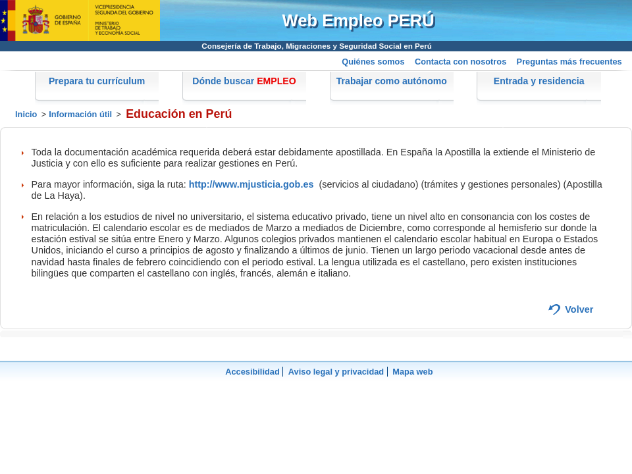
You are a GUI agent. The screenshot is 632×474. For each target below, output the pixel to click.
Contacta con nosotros (460, 61)
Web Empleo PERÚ (358, 20)
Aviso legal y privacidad (336, 372)
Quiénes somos (373, 61)
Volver (579, 309)
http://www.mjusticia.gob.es (251, 184)
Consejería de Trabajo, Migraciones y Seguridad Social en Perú (316, 45)
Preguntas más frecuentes (569, 61)
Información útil (80, 114)
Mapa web (412, 372)
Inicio (26, 114)
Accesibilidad (252, 372)
